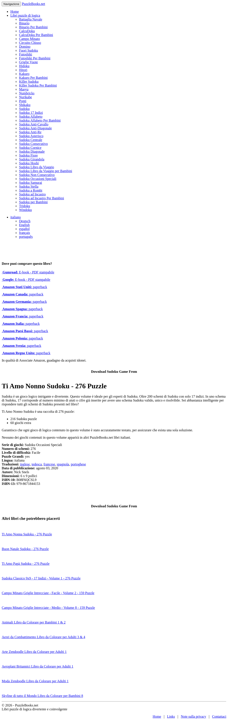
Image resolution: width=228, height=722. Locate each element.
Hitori (23, 70)
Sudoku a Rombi (30, 190)
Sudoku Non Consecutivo (37, 175)
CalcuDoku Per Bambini (36, 35)
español (24, 229)
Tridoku (24, 206)
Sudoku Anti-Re (30, 132)
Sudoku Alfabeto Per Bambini (40, 120)
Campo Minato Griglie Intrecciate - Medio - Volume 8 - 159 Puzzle (48, 607)
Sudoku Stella (28, 186)
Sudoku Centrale (30, 140)
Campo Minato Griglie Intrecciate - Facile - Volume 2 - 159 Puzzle (48, 593)
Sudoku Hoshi (29, 163)
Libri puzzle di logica (25, 15)
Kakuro (24, 74)
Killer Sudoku (29, 81)
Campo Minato (29, 39)
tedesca (37, 464)
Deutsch (24, 221)
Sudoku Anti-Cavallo (33, 124)
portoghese (78, 464)
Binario (24, 23)
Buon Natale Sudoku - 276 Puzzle (25, 549)
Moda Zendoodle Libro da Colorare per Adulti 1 (35, 681)
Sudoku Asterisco (31, 136)
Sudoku (24, 109)
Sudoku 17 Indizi (31, 112)
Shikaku (24, 105)
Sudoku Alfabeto (30, 116)
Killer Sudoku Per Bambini (38, 85)
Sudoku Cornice (30, 147)
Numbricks (26, 93)
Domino (24, 46)
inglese (25, 464)
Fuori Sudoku (28, 50)
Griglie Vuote (28, 62)
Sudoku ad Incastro (32, 194)
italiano (15, 217)
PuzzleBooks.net (33, 4)
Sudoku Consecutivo (33, 144)
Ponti (22, 101)
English (24, 225)
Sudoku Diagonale (32, 151)
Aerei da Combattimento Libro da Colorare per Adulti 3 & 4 (43, 637)
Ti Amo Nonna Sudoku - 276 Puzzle (27, 534)
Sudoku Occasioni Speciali (37, 179)
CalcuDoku (27, 31)
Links (171, 716)
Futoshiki (25, 54)
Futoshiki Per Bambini (34, 58)
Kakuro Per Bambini (33, 77)
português (26, 236)
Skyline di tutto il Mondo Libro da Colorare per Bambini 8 (42, 696)
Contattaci (219, 716)
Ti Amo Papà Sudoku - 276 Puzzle (26, 563)
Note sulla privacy (193, 716)
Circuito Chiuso (30, 42)
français (24, 233)
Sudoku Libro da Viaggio (36, 167)
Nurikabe (25, 97)
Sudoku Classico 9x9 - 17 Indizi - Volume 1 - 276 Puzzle (41, 578)
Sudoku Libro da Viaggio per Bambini (45, 171)
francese (49, 464)
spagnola (63, 464)
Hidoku (24, 66)
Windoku (25, 210)
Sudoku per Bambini (33, 202)
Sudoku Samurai (30, 182)
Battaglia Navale (30, 19)
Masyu (24, 89)
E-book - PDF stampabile (28, 272)
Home (14, 11)
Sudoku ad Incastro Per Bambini (41, 198)
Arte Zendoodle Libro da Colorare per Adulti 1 (34, 652)
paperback (24, 287)
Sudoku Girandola (31, 159)
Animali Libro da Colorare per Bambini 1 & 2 (34, 622)
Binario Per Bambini (33, 27)
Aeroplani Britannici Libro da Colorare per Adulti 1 (37, 666)
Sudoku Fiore (28, 155)
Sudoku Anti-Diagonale (35, 128)
